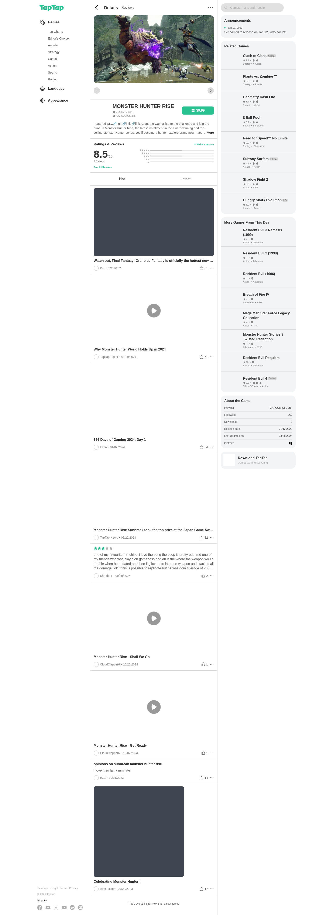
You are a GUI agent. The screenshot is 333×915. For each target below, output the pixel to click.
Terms (63, 888)
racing (53, 79)
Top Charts (55, 31)
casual (53, 59)
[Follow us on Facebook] (39, 908)
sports (52, 72)
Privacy (73, 888)
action (52, 65)
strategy (53, 52)
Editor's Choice (58, 38)
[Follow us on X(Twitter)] (56, 908)
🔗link (117, 123)
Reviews (127, 7)
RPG (131, 112)
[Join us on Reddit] (72, 908)
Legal (54, 888)
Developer (43, 888)
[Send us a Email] (80, 908)
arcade (53, 45)
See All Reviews (103, 167)
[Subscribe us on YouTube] (64, 908)
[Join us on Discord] (48, 908)
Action (122, 112)
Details (111, 7)
